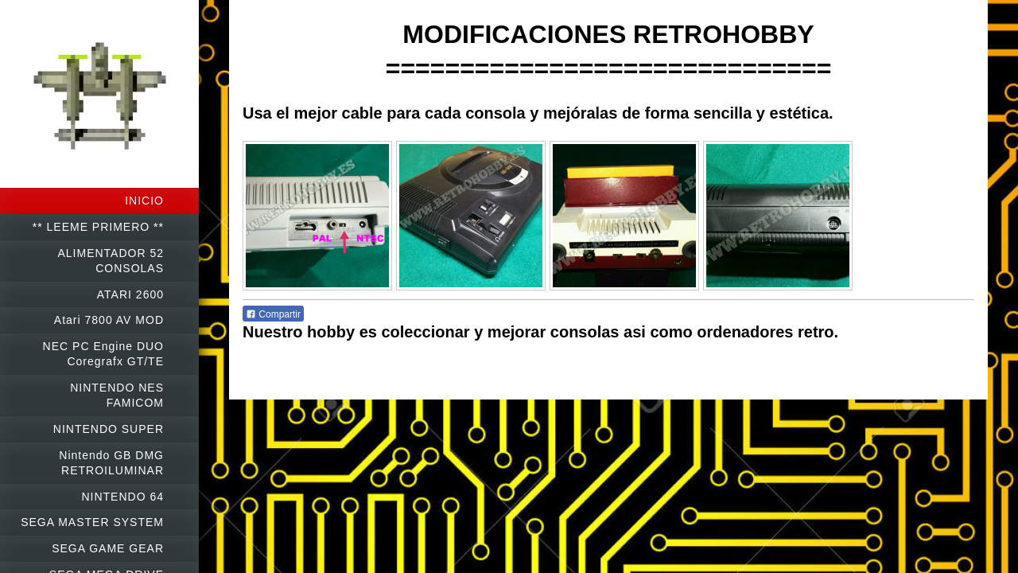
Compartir (273, 314)
